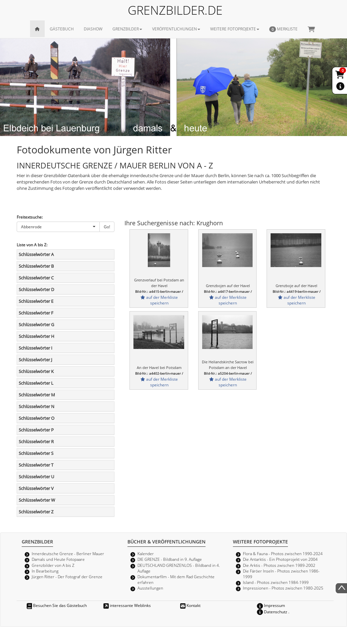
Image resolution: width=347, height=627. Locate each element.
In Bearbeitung (45, 571)
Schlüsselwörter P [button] (36, 430)
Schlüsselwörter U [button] (36, 477)
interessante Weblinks (127, 605)
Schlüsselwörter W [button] (37, 500)
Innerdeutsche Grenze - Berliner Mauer (68, 553)
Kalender (145, 553)
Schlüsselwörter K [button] (36, 371)
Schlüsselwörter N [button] (36, 406)
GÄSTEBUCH (62, 28)
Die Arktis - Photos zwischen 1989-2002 (279, 565)
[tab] (65, 254)
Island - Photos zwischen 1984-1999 (276, 582)
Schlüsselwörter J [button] (35, 360)
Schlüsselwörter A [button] (36, 254)
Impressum (271, 605)
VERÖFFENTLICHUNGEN (176, 28)
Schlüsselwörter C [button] (36, 278)
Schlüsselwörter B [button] (36, 266)
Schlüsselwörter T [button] (36, 465)
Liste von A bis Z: (32, 244)
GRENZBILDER (127, 28)
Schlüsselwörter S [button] (36, 453)
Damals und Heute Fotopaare (58, 559)
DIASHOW (93, 28)
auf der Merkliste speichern (159, 299)
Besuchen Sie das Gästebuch (57, 605)
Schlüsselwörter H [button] (36, 336)
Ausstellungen (150, 588)
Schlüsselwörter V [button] (36, 488)
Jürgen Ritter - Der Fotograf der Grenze (67, 576)
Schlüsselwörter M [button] (37, 395)
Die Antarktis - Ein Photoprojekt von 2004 (280, 559)
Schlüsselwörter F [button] (36, 313)
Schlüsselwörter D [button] (36, 289)
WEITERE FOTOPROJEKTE (234, 28)
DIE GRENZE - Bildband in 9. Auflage (169, 559)
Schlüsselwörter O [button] (36, 418)
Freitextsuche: (30, 217)
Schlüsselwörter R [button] (36, 441)
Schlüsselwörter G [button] (36, 325)
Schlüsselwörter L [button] (36, 383)
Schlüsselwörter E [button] (36, 301)
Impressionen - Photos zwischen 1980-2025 (283, 588)
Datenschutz (272, 611)
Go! (107, 226)
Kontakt (190, 605)
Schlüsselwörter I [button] (35, 348)
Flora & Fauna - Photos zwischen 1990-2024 (283, 553)
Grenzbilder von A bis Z (53, 565)
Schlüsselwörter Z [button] (36, 512)
